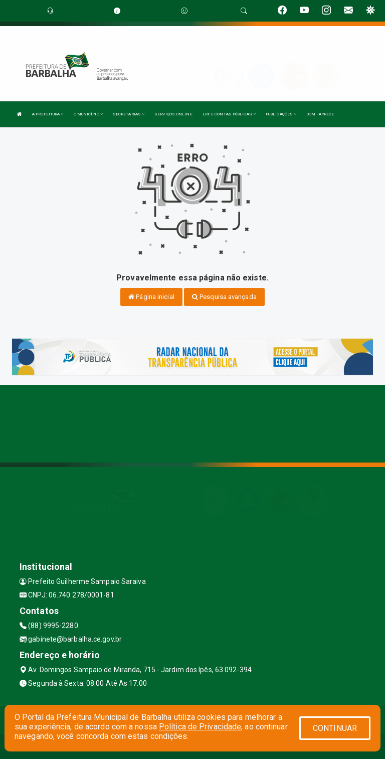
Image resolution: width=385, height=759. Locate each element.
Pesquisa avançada (224, 296)
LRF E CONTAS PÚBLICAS (229, 114)
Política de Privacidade (200, 726)
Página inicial (151, 296)
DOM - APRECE (320, 114)
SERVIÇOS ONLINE (173, 114)
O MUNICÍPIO (88, 114)
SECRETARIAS (128, 114)
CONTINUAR (335, 728)
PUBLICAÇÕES (281, 114)
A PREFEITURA (47, 114)
